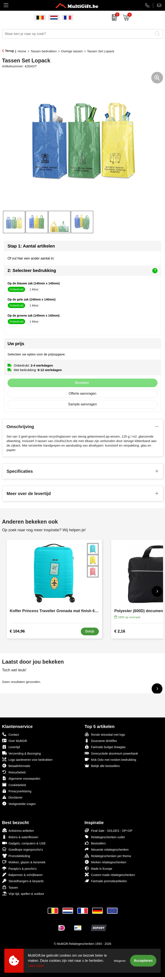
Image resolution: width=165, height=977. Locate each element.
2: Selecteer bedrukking (82, 270)
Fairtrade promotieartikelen (106, 881)
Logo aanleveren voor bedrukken (27, 759)
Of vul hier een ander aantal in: (31, 258)
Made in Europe (98, 868)
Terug (9, 51)
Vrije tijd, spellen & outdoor (23, 893)
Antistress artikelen (18, 830)
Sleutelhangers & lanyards (23, 881)
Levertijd (11, 747)
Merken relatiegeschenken (105, 862)
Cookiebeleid (14, 785)
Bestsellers (95, 843)
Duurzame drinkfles (101, 740)
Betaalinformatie (16, 766)
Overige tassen (72, 51)
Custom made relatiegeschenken (110, 875)
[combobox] (78, 34)
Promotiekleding (16, 856)
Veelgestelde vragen (19, 804)
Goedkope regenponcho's (22, 849)
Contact (10, 734)
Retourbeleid (14, 772)
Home (22, 51)
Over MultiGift (14, 740)
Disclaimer (12, 797)
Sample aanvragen (82, 404)
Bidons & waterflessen (20, 837)
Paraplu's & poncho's (19, 868)
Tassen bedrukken (44, 51)
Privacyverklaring (17, 791)
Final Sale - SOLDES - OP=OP (109, 830)
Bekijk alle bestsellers (102, 766)
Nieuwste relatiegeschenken (107, 849)
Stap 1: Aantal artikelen (31, 246)
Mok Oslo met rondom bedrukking (110, 759)
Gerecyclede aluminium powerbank (111, 753)
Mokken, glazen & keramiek (24, 862)
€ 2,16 (119, 631)
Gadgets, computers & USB (24, 843)
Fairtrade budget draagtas (105, 747)
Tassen (10, 887)
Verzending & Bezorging (21, 753)
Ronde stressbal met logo (105, 734)
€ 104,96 (17, 631)
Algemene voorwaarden (21, 778)
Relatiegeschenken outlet (105, 837)
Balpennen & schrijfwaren (22, 875)
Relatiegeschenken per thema (108, 856)
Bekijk (90, 631)
